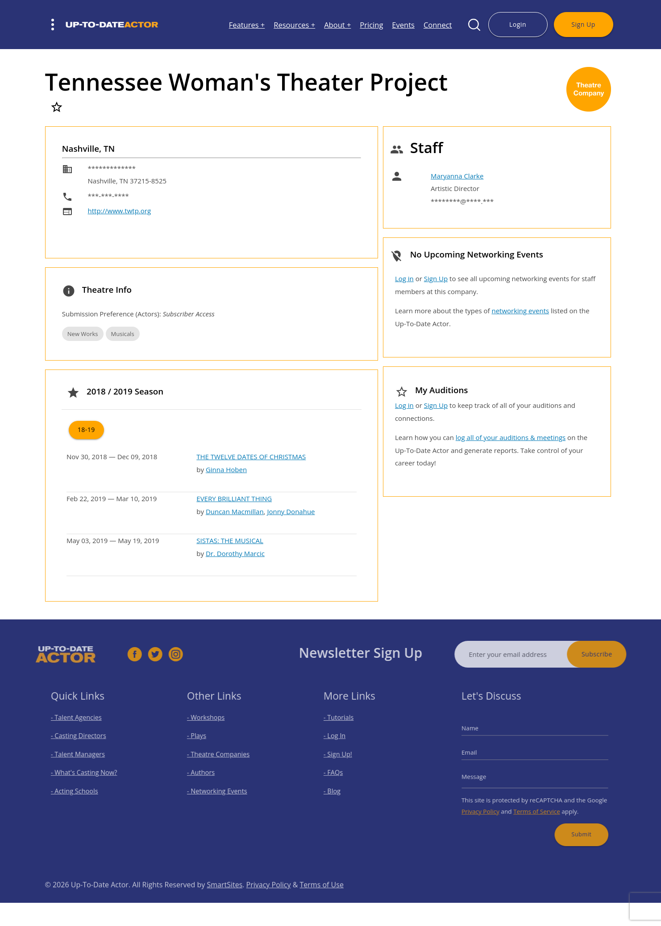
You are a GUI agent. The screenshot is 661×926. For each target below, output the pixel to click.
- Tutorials (344, 724)
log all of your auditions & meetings (510, 437)
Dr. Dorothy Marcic (235, 553)
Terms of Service (536, 805)
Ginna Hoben (226, 469)
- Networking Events (221, 787)
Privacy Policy (488, 805)
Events (403, 25)
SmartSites (224, 899)
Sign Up (583, 24)
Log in (404, 278)
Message (483, 775)
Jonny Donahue (291, 511)
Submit (574, 825)
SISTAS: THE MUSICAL (229, 540)
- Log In (340, 740)
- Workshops (211, 724)
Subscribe (611, 654)
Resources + (294, 25)
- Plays (203, 740)
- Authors (207, 772)
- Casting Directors (82, 740)
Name (479, 733)
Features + (247, 25)
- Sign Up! (343, 756)
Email (479, 754)
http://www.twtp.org (119, 210)
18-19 (86, 429)
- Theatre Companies (222, 756)
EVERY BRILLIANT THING (234, 498)
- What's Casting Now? (86, 772)
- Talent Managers (81, 756)
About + (337, 25)
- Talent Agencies (80, 724)
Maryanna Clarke (457, 175)
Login (517, 24)
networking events (520, 310)
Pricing (371, 25)
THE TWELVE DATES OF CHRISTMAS (251, 456)
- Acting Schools (78, 787)
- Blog (338, 787)
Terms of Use (322, 899)
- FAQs (339, 772)
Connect (438, 25)
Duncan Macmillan (235, 511)
